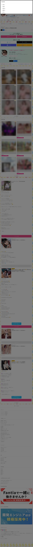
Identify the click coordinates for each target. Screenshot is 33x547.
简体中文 (4, 8)
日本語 (3, 4)
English (4, 6)
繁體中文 (4, 10)
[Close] (31, 1)
